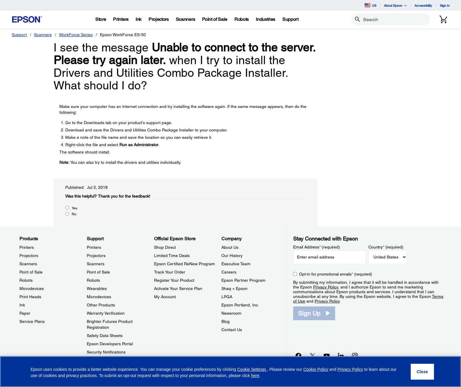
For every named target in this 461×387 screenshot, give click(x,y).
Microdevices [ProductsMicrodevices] (31, 288)
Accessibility (423, 5)
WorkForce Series (76, 34)
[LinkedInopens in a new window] (340, 355)
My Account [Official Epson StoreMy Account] (165, 296)
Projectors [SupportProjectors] (96, 255)
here (255, 375)
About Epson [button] (395, 5)
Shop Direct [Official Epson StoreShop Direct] (165, 247)
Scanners (43, 34)
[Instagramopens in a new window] (355, 355)
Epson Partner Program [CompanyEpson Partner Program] (243, 280)
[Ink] (138, 19)
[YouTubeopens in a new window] (326, 355)
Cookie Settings (252, 369)
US (370, 5)
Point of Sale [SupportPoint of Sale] (98, 272)
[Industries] (265, 19)
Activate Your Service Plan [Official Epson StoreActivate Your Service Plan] (178, 288)
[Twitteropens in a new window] (312, 355)
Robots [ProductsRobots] (26, 280)
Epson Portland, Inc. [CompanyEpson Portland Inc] (240, 305)
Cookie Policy (315, 369)
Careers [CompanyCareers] (228, 272)
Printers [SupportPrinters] (94, 247)
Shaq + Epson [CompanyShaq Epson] (234, 288)
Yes (74, 208)
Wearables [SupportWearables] (97, 288)
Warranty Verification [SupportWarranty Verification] (106, 313)
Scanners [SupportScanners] (95, 263)
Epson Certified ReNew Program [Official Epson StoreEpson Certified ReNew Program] (184, 263)
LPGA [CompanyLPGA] (226, 296)
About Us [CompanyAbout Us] (229, 247)
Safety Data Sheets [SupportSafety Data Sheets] (105, 335)
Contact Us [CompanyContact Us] (231, 329)
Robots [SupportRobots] (93, 280)
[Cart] (443, 19)
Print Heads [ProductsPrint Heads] (30, 296)
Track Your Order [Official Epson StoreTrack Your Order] (169, 272)
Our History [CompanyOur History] (232, 255)
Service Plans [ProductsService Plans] (32, 321)
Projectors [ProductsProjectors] (28, 255)
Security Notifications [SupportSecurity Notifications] (106, 352)
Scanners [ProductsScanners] (28, 263)
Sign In (445, 5)
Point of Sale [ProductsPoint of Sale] (31, 272)
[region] (230, 371)
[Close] (422, 372)
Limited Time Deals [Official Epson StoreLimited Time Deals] (172, 255)
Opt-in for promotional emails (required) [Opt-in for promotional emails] (335, 274)
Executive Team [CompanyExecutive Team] (235, 263)
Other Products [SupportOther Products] (101, 305)
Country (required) (385, 247)
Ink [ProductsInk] (22, 305)
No (74, 214)
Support (19, 34)
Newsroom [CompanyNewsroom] (231, 313)
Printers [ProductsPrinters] (26, 247)
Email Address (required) (316, 247)
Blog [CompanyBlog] (225, 321)
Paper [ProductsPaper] (24, 313)
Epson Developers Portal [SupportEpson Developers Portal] (110, 343)
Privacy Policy (325, 287)
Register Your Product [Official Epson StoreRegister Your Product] (174, 280)
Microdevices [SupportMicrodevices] (99, 296)
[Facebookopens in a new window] (298, 355)
